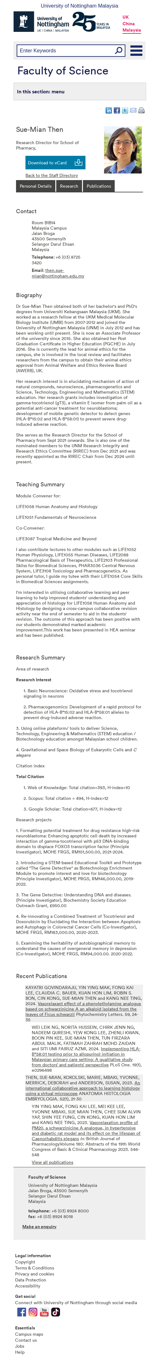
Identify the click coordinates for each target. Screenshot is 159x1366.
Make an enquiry (39, 1226)
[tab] (35, 186)
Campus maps (29, 1334)
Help (20, 1352)
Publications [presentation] (99, 186)
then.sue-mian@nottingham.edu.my (58, 273)
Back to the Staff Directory (51, 175)
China (129, 24)
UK (126, 17)
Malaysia (132, 30)
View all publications (52, 1162)
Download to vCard (47, 163)
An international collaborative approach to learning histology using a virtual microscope (82, 1088)
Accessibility (27, 1286)
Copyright (25, 1262)
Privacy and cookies (34, 1274)
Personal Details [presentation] (36, 186)
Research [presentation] (69, 186)
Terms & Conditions (34, 1268)
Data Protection (30, 1280)
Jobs (19, 1346)
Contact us (26, 1340)
